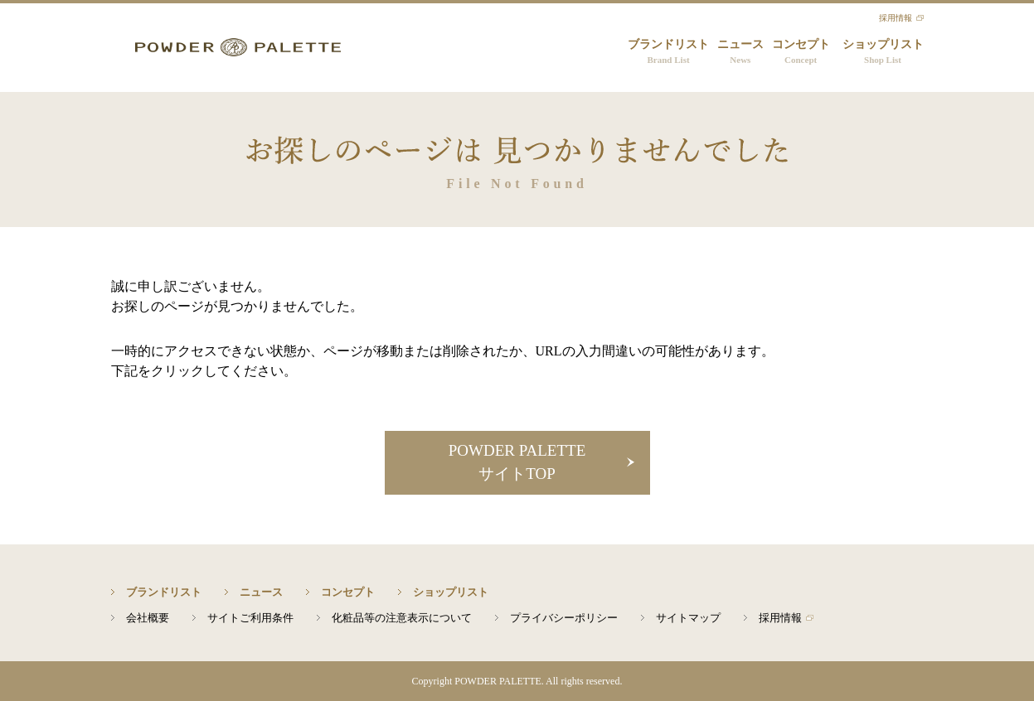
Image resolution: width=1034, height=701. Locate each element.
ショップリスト (883, 52)
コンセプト (801, 52)
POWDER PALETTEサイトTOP (517, 462)
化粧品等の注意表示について (402, 618)
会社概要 (147, 618)
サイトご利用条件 (250, 618)
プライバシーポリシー (564, 618)
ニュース (740, 52)
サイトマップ (688, 618)
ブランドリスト (668, 52)
